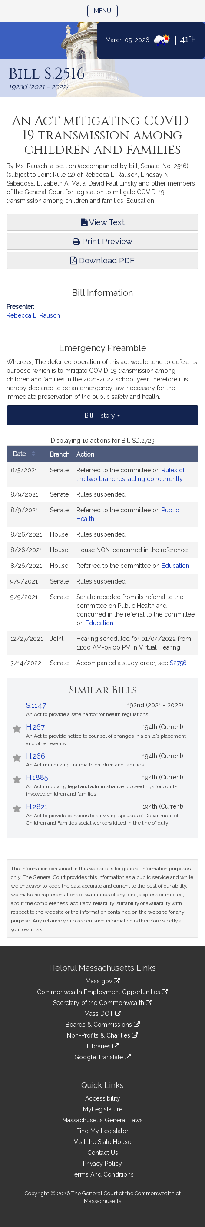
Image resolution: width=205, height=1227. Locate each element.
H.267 (35, 727)
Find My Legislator (102, 1131)
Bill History (102, 415)
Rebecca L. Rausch (33, 315)
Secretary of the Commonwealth (102, 1002)
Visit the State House (102, 1141)
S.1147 (36, 705)
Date (26, 454)
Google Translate (102, 1057)
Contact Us (102, 1152)
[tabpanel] (102, 554)
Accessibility (102, 1098)
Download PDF (102, 260)
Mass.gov (103, 981)
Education (175, 565)
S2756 (178, 663)
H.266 (35, 756)
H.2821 (37, 807)
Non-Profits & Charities (102, 1035)
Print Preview (102, 241)
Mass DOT (102, 1013)
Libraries (103, 1046)
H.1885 (37, 777)
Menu (106, 10)
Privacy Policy (102, 1163)
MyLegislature (102, 1109)
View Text (103, 222)
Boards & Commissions (103, 1024)
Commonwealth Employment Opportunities (102, 991)
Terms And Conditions (102, 1174)
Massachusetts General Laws (102, 1120)
